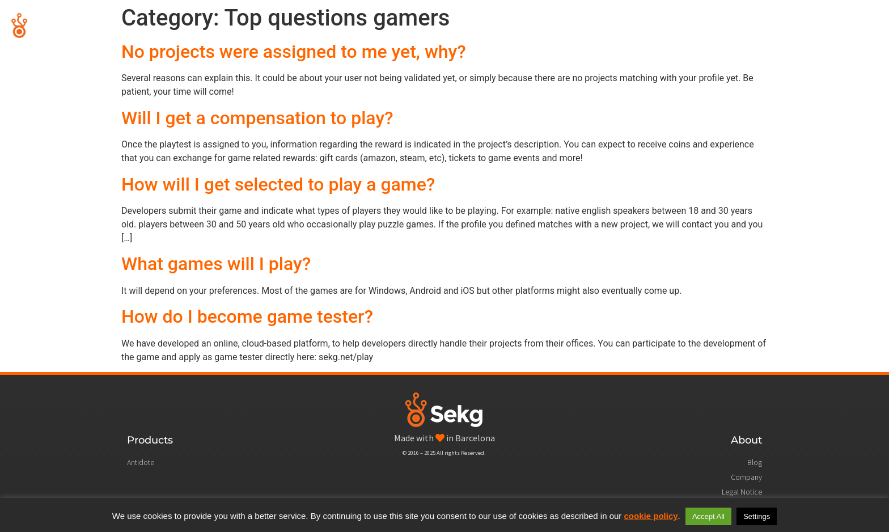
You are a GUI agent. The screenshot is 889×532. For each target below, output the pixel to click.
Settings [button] (756, 516)
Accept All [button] (708, 516)
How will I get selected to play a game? (278, 184)
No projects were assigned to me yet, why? (293, 51)
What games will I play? (216, 264)
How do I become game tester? (247, 316)
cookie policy (651, 516)
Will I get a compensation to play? (257, 118)
